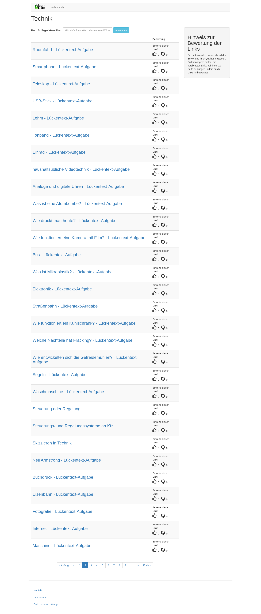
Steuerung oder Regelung (56, 408)
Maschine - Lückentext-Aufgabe (62, 545)
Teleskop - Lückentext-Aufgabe (61, 83)
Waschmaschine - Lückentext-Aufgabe (68, 391)
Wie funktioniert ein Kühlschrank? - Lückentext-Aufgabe (84, 323)
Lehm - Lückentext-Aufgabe (58, 118)
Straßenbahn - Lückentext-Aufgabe (65, 306)
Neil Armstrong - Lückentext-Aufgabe (67, 460)
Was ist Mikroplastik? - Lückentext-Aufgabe (73, 271)
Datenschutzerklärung (45, 604)
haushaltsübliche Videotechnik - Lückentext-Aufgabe (81, 169)
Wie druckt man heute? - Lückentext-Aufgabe (75, 220)
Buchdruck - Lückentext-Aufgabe (63, 477)
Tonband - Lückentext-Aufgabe (61, 135)
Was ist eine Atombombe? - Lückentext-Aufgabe (77, 203)
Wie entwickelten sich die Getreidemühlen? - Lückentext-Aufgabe (85, 359)
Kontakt (38, 590)
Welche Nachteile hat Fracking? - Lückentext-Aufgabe (82, 340)
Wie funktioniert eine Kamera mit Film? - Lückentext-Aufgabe (89, 237)
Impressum (40, 597)
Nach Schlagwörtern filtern (46, 30)
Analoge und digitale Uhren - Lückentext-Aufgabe (78, 186)
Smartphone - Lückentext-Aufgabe (64, 66)
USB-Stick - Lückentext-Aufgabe (63, 101)
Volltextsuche (58, 7)
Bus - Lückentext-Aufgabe (57, 254)
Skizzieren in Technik (52, 443)
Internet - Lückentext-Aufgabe (60, 528)
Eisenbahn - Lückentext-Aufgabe (63, 494)
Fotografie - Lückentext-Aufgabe (62, 511)
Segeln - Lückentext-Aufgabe (60, 374)
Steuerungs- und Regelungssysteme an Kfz (73, 426)
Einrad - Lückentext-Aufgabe (59, 152)
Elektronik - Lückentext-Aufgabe (62, 289)
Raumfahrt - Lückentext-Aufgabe (63, 49)
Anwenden (121, 30)
